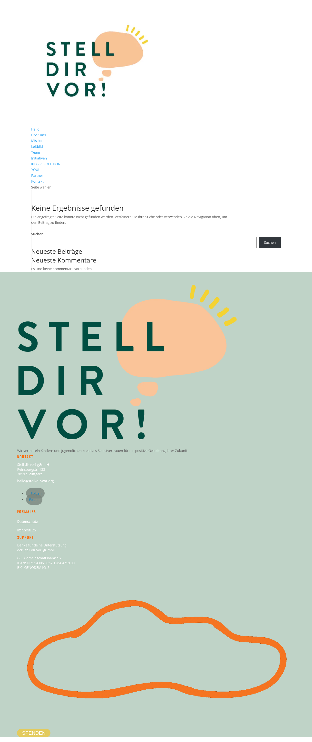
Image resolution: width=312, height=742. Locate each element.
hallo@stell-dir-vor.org (35, 481)
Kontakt (37, 181)
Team (35, 152)
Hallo (35, 129)
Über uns (38, 135)
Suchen (37, 234)
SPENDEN (34, 733)
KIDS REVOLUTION (45, 164)
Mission (37, 140)
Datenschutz (27, 521)
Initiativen (39, 158)
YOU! (35, 169)
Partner (37, 175)
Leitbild (37, 146)
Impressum (26, 530)
